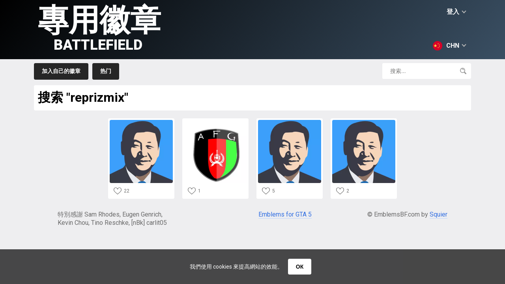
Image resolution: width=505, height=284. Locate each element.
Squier (438, 214)
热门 (105, 71)
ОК (299, 266)
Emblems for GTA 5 (285, 214)
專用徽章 (99, 27)
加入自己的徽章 (61, 71)
